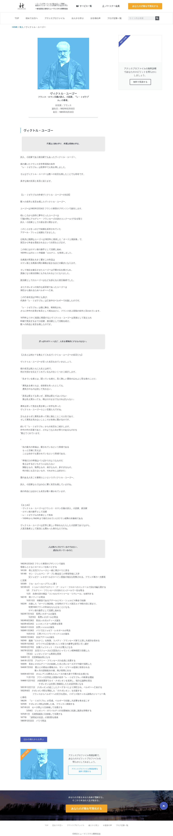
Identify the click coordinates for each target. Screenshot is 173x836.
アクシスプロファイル (55, 18)
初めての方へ (32, 18)
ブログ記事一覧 (114, 18)
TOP (17, 18)
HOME (15, 27)
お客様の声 (95, 18)
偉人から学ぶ (77, 18)
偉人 (21, 27)
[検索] (157, 18)
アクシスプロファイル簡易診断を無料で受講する (85, 770)
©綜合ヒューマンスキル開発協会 (86, 833)
